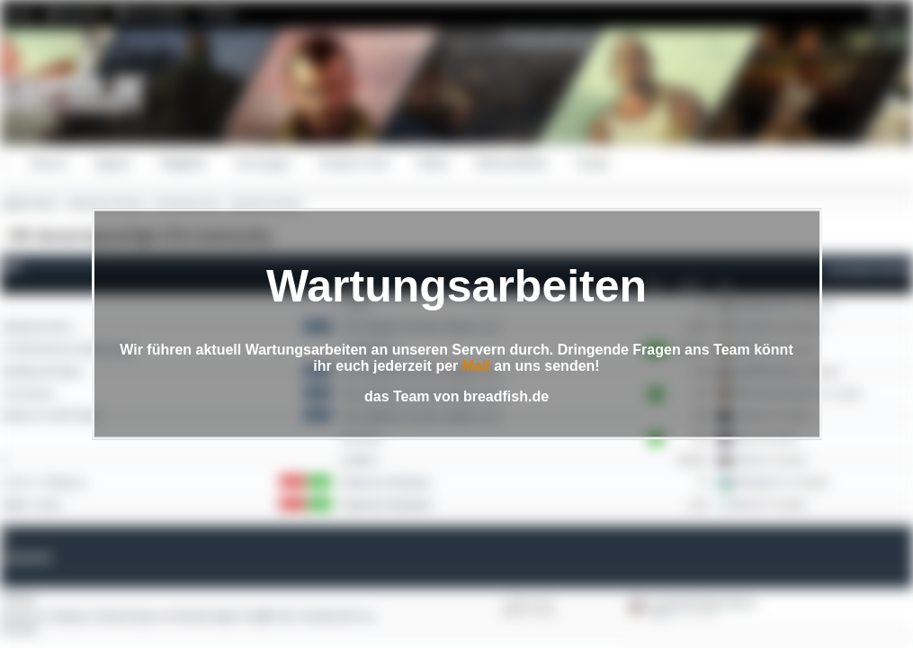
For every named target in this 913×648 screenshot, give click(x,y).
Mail (476, 366)
